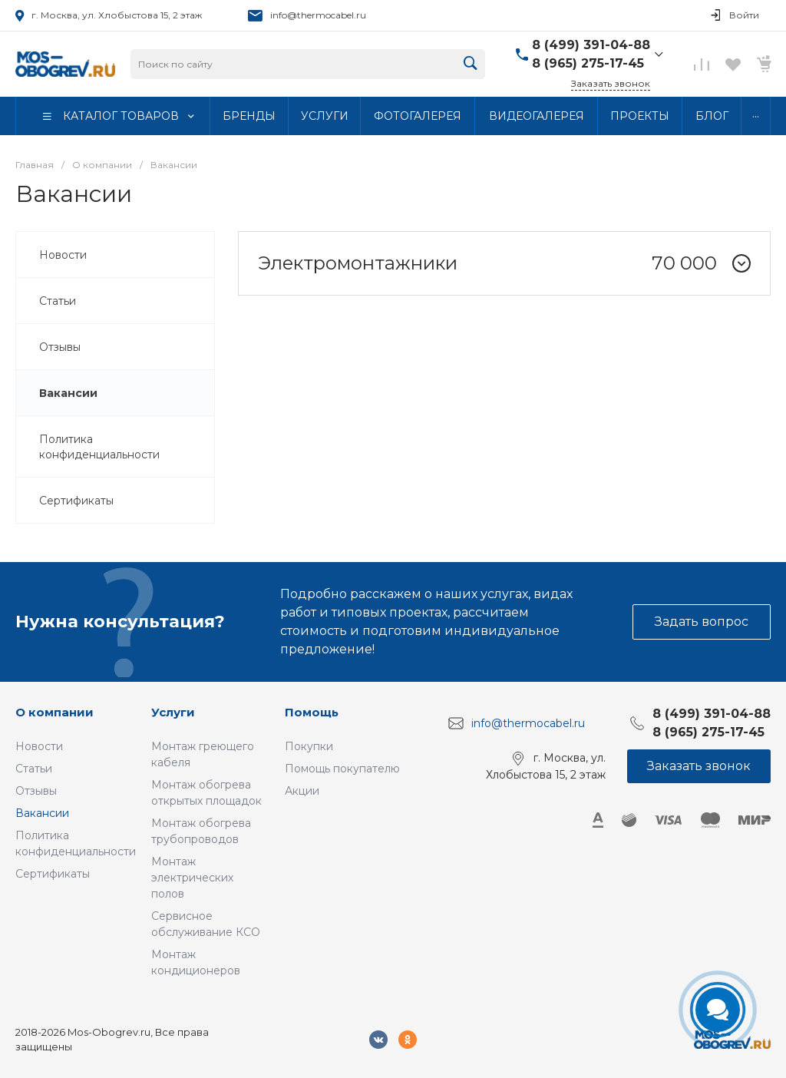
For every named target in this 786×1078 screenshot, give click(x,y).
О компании (54, 712)
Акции (302, 791)
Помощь (312, 712)
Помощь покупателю (342, 768)
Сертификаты (52, 874)
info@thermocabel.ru (318, 15)
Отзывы (36, 791)
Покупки (309, 746)
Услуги (173, 712)
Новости (39, 746)
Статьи (33, 768)
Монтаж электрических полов (192, 878)
